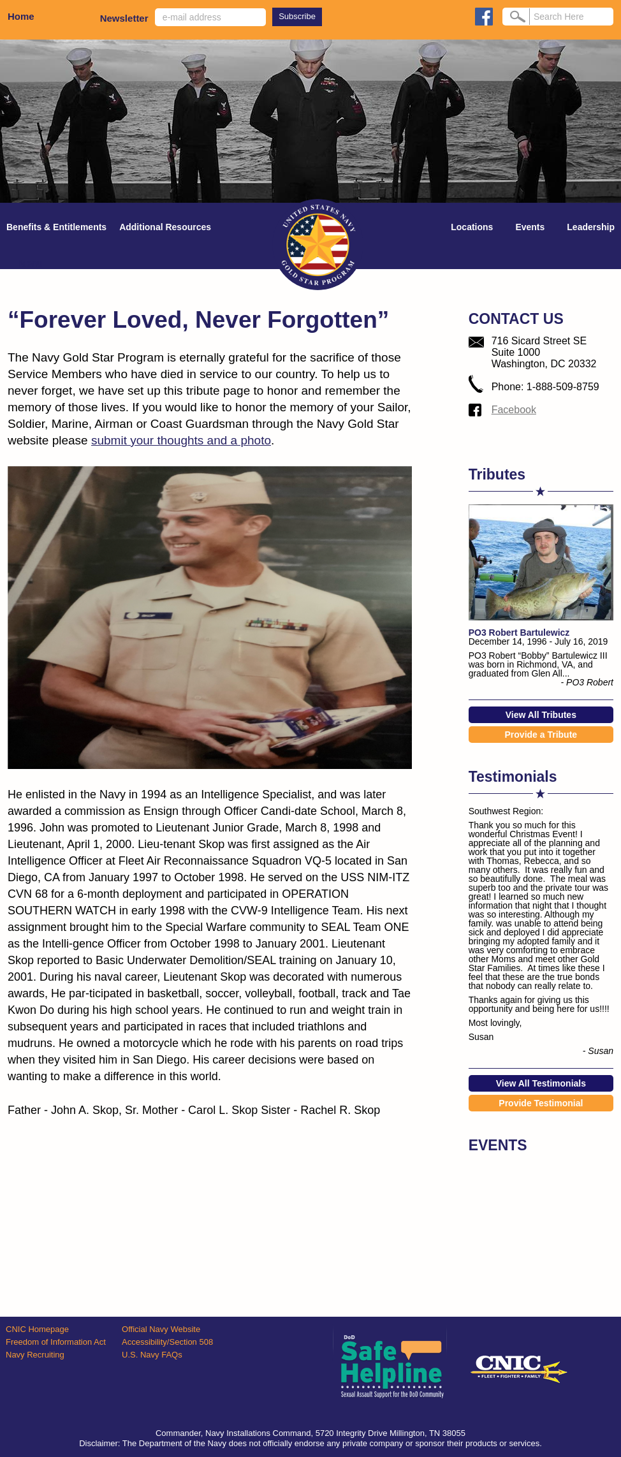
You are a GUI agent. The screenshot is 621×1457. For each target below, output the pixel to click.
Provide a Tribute (541, 734)
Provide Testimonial (541, 1103)
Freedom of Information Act (56, 1342)
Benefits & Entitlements (56, 227)
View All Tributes (541, 715)
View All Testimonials (541, 1083)
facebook (484, 17)
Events (529, 227)
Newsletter (124, 18)
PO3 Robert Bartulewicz (519, 632)
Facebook (514, 409)
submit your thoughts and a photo (181, 440)
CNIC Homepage (37, 1329)
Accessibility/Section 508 (167, 1342)
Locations (472, 227)
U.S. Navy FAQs (152, 1354)
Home (21, 16)
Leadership (591, 227)
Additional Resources (165, 227)
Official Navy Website (161, 1329)
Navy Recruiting (35, 1354)
